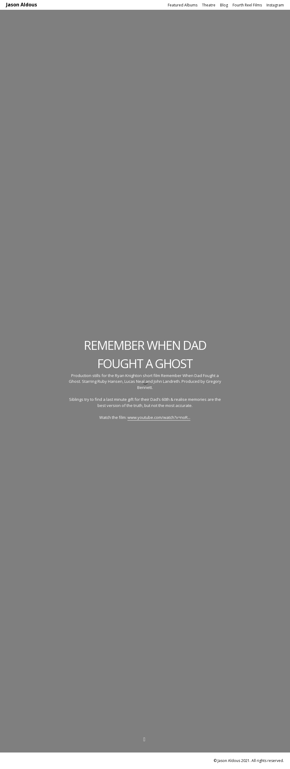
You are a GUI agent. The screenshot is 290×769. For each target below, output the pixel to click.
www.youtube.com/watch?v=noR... (158, 417)
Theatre (208, 5)
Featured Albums (182, 5)
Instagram (275, 5)
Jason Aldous (21, 4)
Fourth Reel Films (247, 5)
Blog (224, 5)
